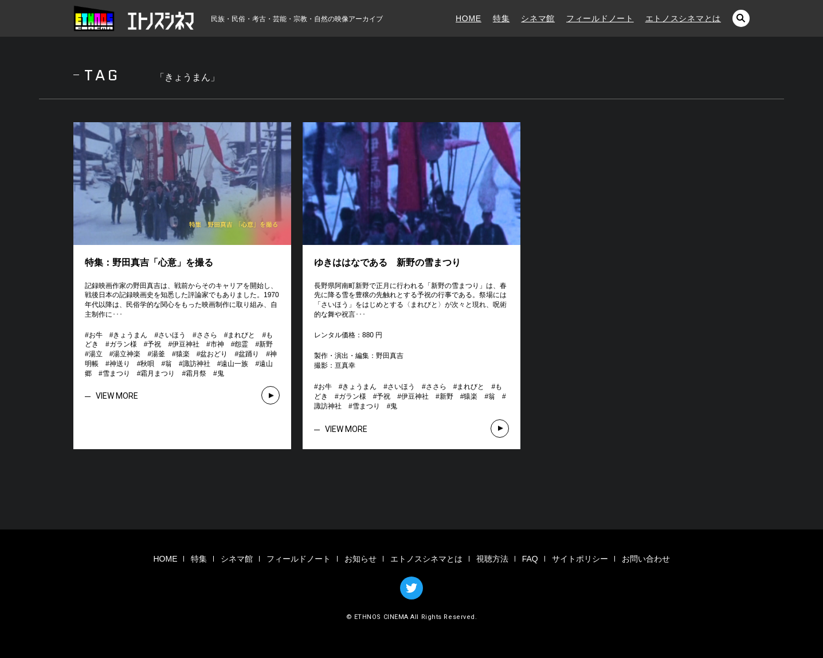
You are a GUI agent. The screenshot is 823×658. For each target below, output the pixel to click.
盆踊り (248, 354)
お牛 (96, 335)
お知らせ (360, 558)
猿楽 (183, 354)
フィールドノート (600, 18)
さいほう (172, 335)
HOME (468, 18)
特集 (501, 18)
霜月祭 (196, 373)
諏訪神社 (196, 364)
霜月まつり (157, 373)
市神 (217, 344)
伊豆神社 (185, 344)
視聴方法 (492, 558)
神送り (119, 364)
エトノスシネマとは (683, 18)
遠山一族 (234, 364)
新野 (266, 344)
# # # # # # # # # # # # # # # (410, 396)
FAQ (530, 558)
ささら (207, 335)
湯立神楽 (126, 354)
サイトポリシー (580, 558)
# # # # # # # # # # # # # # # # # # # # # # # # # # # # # (182, 354)
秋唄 (147, 364)
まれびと (241, 335)
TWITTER (411, 588)
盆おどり (214, 354)
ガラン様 (123, 344)
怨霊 (241, 344)
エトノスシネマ (133, 18)
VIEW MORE (117, 395)
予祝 (154, 344)
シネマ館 (538, 18)
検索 (741, 18)
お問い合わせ (646, 558)
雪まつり (116, 373)
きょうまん (130, 335)
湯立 (96, 354)
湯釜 (158, 354)
